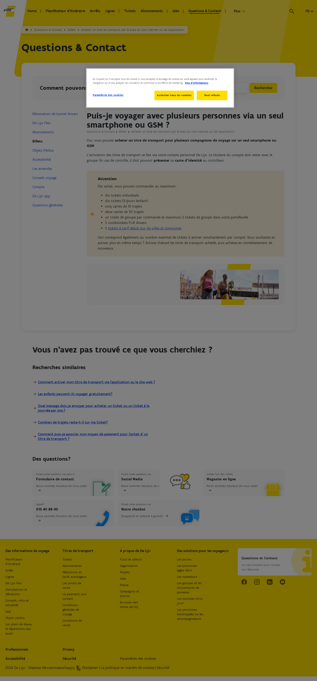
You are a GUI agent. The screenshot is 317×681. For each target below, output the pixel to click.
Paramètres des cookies (108, 95)
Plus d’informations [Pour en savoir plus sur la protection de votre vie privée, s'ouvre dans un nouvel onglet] (196, 82)
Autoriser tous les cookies (173, 95)
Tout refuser (212, 95)
